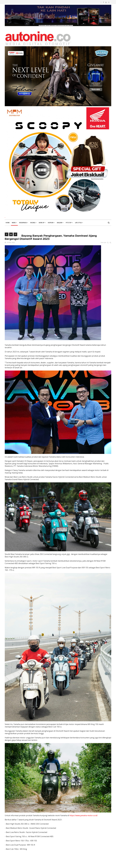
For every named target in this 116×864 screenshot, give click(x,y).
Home (8, 223)
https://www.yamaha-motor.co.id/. (83, 815)
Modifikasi (23, 223)
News (14, 223)
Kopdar (50, 223)
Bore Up (41, 223)
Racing (32, 223)
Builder (59, 223)
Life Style (78, 223)
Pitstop (68, 223)
